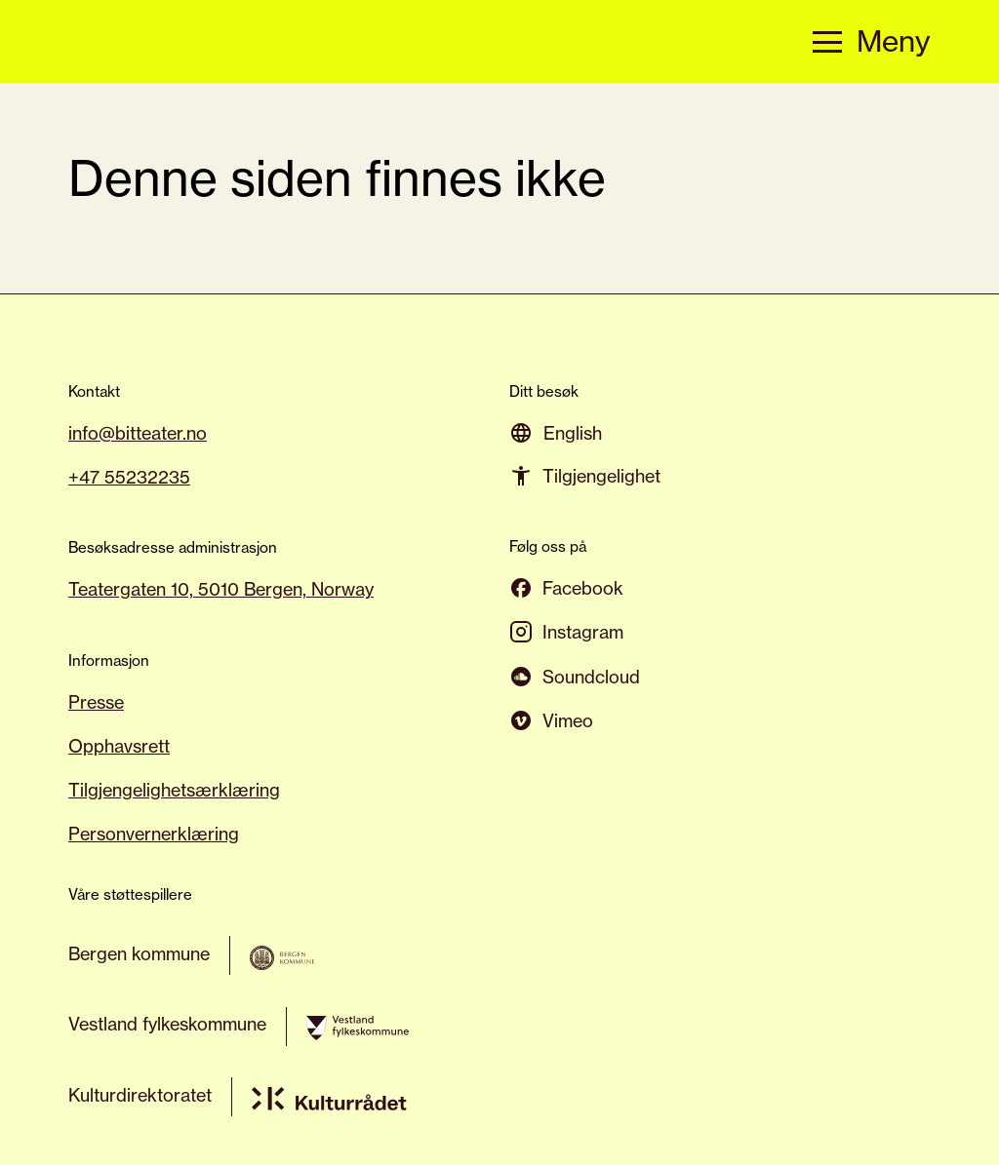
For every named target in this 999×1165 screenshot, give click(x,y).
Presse (96, 702)
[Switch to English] (572, 432)
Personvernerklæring (153, 833)
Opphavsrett (119, 746)
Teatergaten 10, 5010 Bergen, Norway (221, 589)
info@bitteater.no (137, 433)
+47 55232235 (129, 476)
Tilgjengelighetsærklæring (174, 789)
